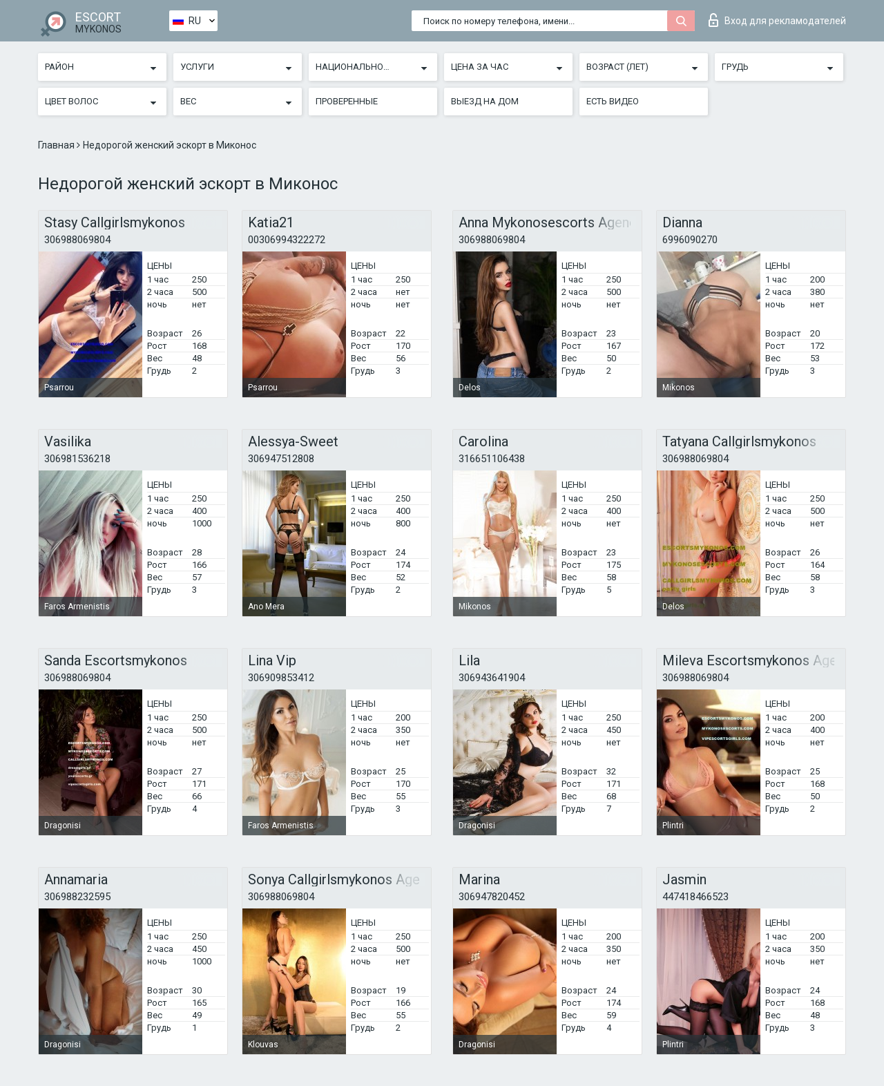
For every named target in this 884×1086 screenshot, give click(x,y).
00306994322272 (286, 240)
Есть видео (612, 101)
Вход (777, 20)
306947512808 (281, 458)
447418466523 (695, 896)
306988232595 (77, 896)
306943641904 (492, 677)
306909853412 (281, 677)
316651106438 (492, 458)
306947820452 (492, 896)
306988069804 (77, 240)
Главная (57, 145)
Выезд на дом (485, 101)
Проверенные (347, 101)
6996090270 (690, 240)
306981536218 (77, 458)
